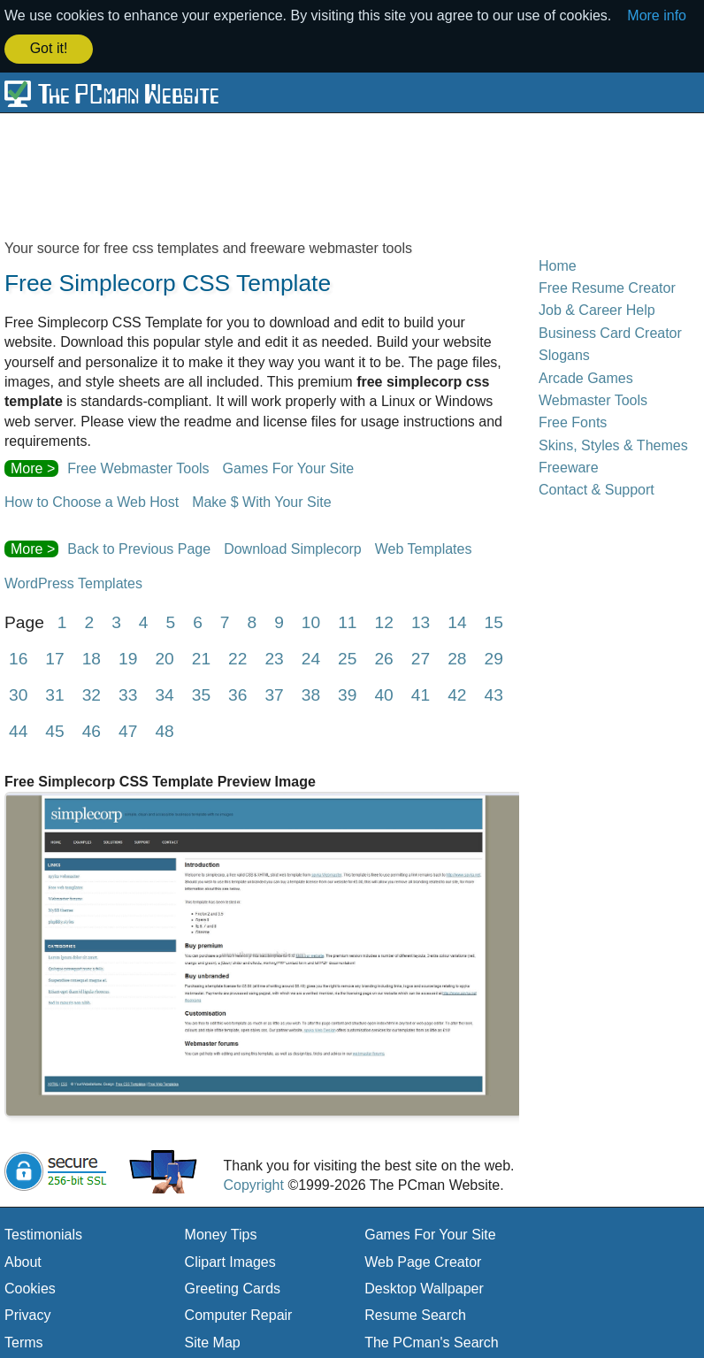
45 (54, 729)
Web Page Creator (422, 1259)
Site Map (213, 1340)
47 (128, 729)
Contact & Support (596, 487)
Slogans (564, 353)
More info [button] (656, 15)
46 (91, 729)
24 (311, 657)
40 (383, 693)
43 (493, 693)
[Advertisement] (352, 173)
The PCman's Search (431, 1340)
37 (273, 693)
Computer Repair (239, 1313)
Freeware (569, 465)
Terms (23, 1340)
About (23, 1259)
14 (457, 620)
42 (457, 693)
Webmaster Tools (593, 398)
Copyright (253, 1183)
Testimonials (43, 1232)
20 (164, 657)
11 (347, 620)
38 (311, 693)
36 (237, 693)
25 (347, 657)
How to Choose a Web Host (91, 500)
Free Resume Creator (607, 286)
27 (420, 657)
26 (383, 657)
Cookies (30, 1286)
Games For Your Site (289, 465)
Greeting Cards (233, 1286)
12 (384, 620)
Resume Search (415, 1313)
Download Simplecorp (293, 547)
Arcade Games (586, 375)
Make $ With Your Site (261, 500)
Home (558, 263)
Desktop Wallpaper (424, 1286)
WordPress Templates (73, 581)
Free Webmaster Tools (138, 465)
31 (54, 693)
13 (420, 620)
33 (128, 693)
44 (18, 729)
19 (128, 657)
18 (91, 657)
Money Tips (221, 1232)
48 (164, 729)
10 (311, 620)
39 (347, 693)
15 (494, 620)
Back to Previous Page (138, 547)
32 (91, 693)
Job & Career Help (597, 308)
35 (201, 693)
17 (54, 657)
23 (273, 657)
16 (18, 657)
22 (237, 657)
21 (201, 657)
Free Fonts (573, 420)
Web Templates (423, 547)
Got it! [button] (49, 48)
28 (457, 657)
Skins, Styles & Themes (613, 443)
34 (164, 693)
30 (18, 693)
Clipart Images (230, 1259)
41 (420, 693)
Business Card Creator (610, 331)
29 (493, 657)
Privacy (27, 1313)
